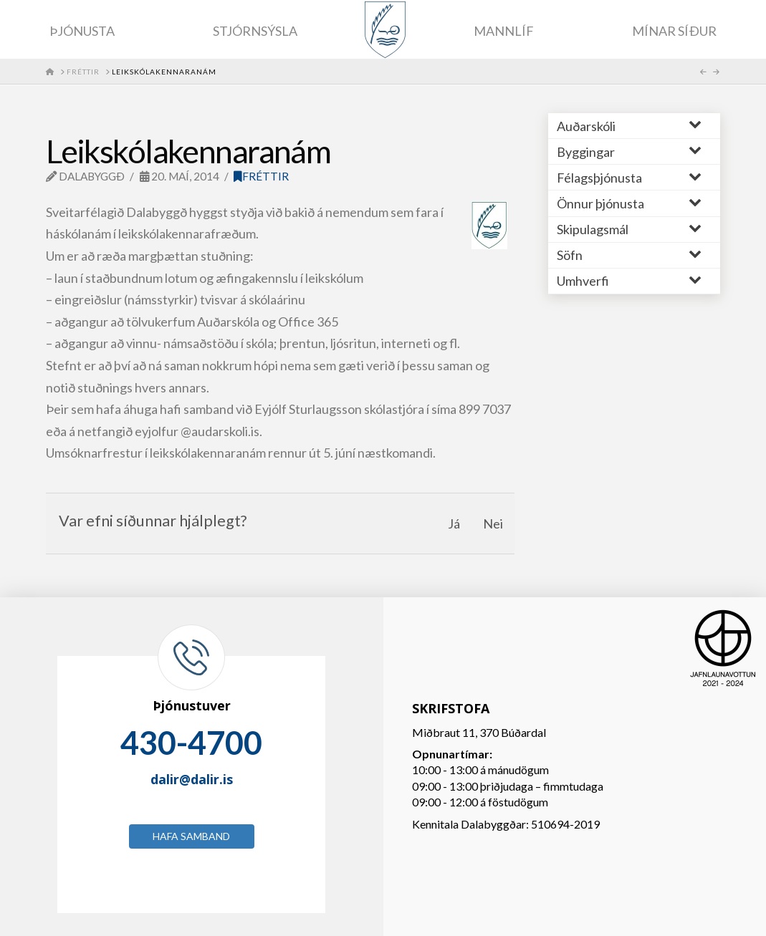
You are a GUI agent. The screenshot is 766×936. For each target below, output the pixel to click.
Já (454, 523)
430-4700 (191, 742)
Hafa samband (191, 836)
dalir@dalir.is (191, 779)
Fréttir (261, 176)
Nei (493, 523)
